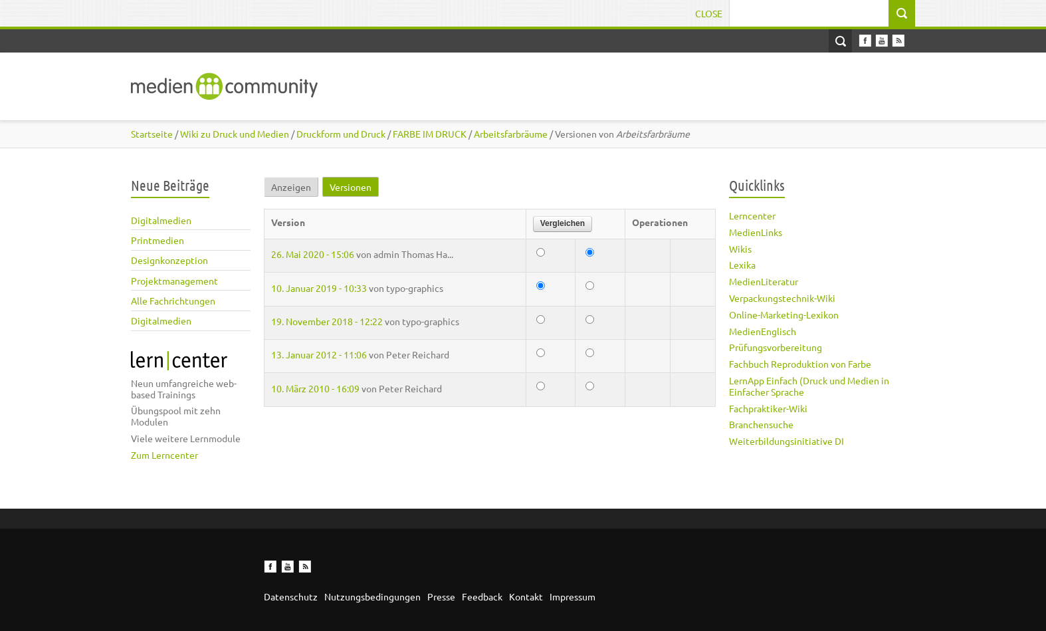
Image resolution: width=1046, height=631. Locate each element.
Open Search (840, 41)
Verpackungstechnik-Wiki (782, 298)
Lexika (742, 265)
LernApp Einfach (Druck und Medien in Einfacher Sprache (809, 386)
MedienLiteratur (763, 281)
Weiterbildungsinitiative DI (786, 441)
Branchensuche (761, 424)
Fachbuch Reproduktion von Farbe (800, 364)
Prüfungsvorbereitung (775, 347)
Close (708, 13)
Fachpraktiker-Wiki (768, 408)
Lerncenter (752, 215)
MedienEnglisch (762, 331)
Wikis (740, 249)
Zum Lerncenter (164, 455)
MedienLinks (755, 232)
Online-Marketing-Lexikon (784, 314)
